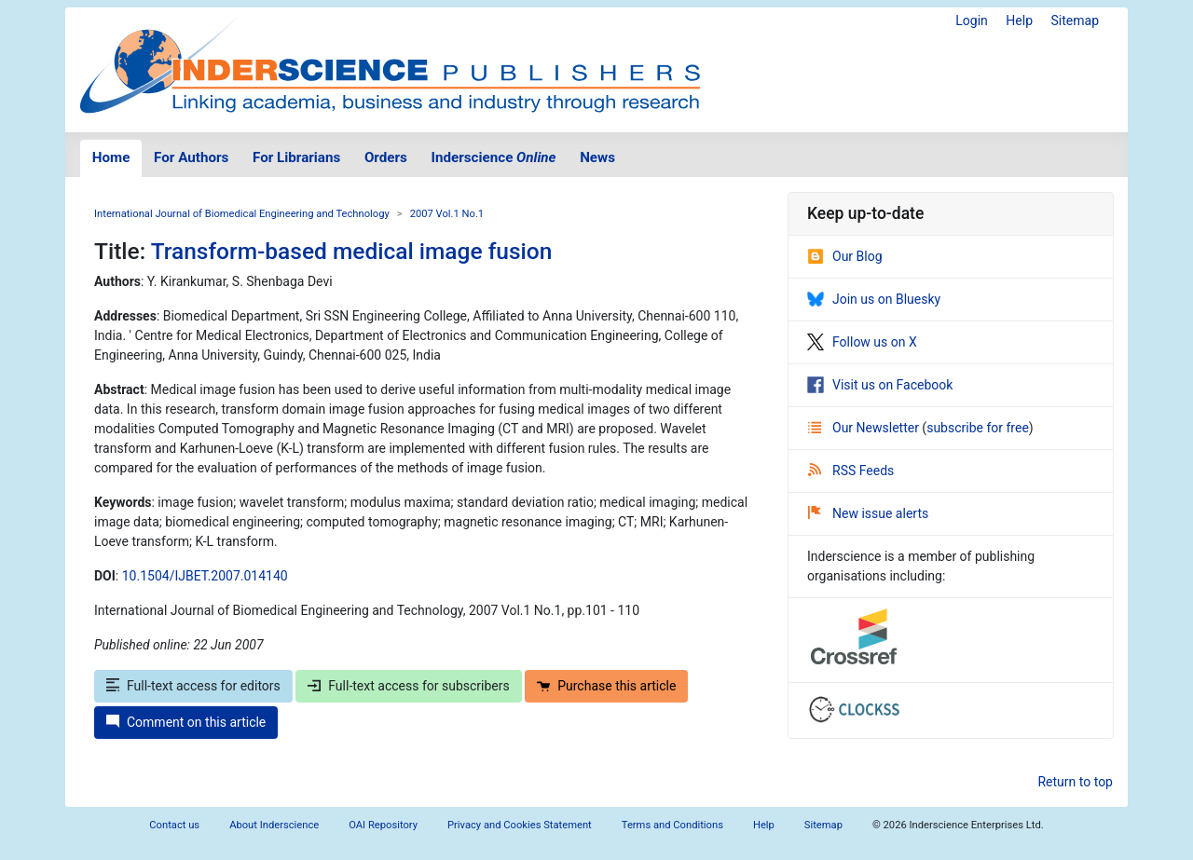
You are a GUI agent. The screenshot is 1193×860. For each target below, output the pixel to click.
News (597, 157)
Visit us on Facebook (880, 384)
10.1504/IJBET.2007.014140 (205, 575)
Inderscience (494, 157)
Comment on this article (186, 722)
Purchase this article (606, 685)
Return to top (1075, 781)
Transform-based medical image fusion (352, 251)
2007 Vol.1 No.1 (447, 214)
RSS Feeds (851, 470)
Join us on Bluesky (873, 299)
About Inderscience (274, 825)
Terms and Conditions (672, 825)
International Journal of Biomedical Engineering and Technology (242, 214)
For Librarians (296, 157)
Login (971, 20)
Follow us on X (862, 341)
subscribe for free (977, 427)
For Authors (191, 157)
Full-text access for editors (193, 685)
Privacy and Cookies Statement (519, 825)
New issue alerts (868, 513)
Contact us (174, 825)
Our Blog (845, 256)
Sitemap (1075, 20)
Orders (385, 157)
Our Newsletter (865, 427)
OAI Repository (383, 825)
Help (1019, 20)
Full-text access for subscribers (408, 685)
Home (111, 157)
